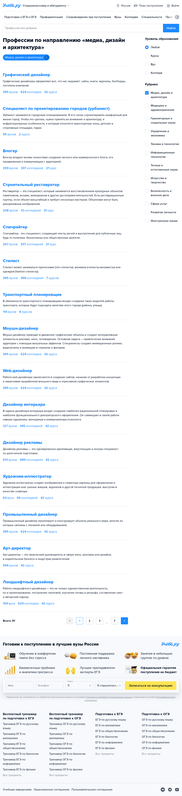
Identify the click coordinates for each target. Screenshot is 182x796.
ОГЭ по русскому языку (157, 719)
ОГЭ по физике (152, 748)
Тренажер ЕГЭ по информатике (14, 762)
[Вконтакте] (163, 789)
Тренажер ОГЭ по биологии (67, 754)
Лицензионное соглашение (51, 789)
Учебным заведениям (17, 789)
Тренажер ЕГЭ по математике (14, 736)
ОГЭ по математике (154, 725)
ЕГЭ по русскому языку (110, 719)
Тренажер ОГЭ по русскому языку (67, 726)
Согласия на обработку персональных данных (109, 697)
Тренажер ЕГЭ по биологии (21, 754)
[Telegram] (170, 789)
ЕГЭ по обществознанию (111, 731)
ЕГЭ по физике (105, 748)
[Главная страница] (12, 6)
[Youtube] (177, 789)
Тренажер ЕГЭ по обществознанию (14, 746)
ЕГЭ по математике (107, 725)
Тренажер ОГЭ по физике (66, 769)
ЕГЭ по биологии (106, 737)
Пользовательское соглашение (92, 789)
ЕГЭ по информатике (109, 742)
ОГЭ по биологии (153, 737)
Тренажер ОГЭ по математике (60, 736)
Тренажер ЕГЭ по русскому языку (20, 726)
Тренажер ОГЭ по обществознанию (60, 746)
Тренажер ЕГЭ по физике (19, 769)
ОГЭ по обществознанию (158, 731)
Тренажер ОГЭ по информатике (60, 762)
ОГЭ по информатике (156, 742)
